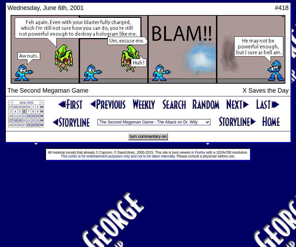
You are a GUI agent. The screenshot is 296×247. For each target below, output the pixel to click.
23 (37, 120)
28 (15, 107)
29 (20, 107)
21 (29, 120)
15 (33, 116)
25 (15, 125)
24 (10, 125)
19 (20, 120)
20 (24, 120)
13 (24, 116)
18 (15, 120)
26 (20, 125)
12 (20, 116)
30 (24, 107)
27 (10, 107)
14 (29, 116)
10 (10, 116)
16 (37, 116)
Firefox (200, 152)
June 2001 (26, 102)
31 (29, 107)
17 (10, 120)
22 (33, 120)
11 (15, 116)
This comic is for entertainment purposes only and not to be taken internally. (118, 156)
